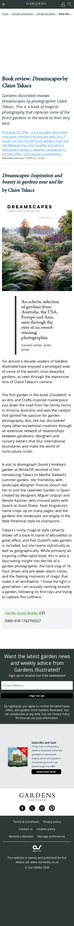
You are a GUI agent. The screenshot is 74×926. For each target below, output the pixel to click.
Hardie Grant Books (21, 612)
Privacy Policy (61, 714)
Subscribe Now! (46, 771)
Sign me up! (36, 695)
